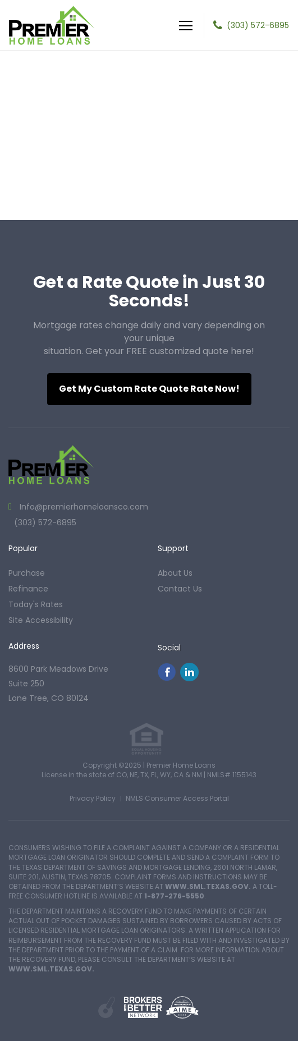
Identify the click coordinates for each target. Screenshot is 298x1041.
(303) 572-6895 (258, 25)
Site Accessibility (40, 620)
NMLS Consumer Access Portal (177, 798)
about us (175, 573)
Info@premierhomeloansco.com (82, 506)
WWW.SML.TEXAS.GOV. (208, 886)
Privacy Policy (93, 798)
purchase (26, 573)
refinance (28, 588)
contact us (180, 588)
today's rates (35, 604)
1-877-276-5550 (174, 896)
